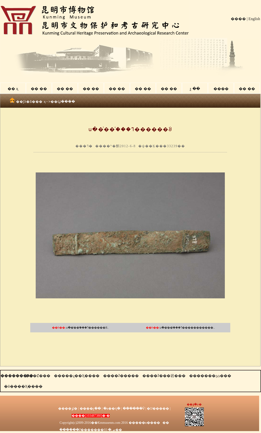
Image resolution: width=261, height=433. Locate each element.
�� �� (39, 89)
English (254, 19)
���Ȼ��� (37, 376)
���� (238, 19)
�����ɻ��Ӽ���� (77, 376)
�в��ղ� (111, 408)
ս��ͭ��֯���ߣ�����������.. (187, 327)
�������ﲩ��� (210, 376)
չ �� (195, 89)
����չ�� (90, 408)
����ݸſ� (68, 408)
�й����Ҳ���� (23, 386)
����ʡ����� (121, 376)
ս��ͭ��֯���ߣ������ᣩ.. (87, 327)
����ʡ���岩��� (164, 376)
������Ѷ (134, 408)
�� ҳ (13, 89)
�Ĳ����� (158, 408)
